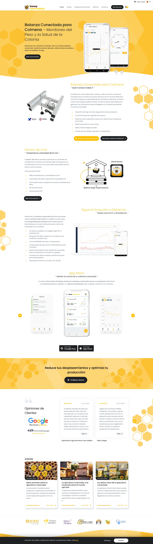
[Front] (35, 7)
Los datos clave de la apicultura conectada (111, 483)
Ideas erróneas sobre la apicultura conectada (36, 483)
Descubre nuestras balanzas (114, 138)
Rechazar (107, 540)
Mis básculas (117, 7)
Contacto (104, 7)
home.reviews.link (38, 433)
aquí (76, 540)
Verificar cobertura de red (86, 138)
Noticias (96, 7)
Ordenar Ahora (75, 380)
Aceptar (121, 540)
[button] (139, 2)
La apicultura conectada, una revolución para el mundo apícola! (75, 485)
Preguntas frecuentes (82, 7)
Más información (32, 57)
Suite (84, 434)
